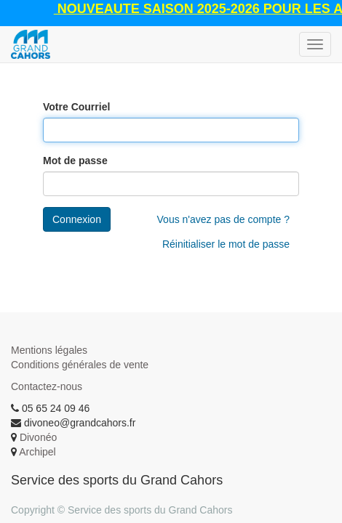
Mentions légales (49, 350)
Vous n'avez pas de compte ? (223, 219)
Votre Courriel (76, 107)
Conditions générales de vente (79, 364)
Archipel (37, 452)
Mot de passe (75, 160)
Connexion (76, 219)
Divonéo (38, 437)
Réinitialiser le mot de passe (226, 244)
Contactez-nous (46, 386)
